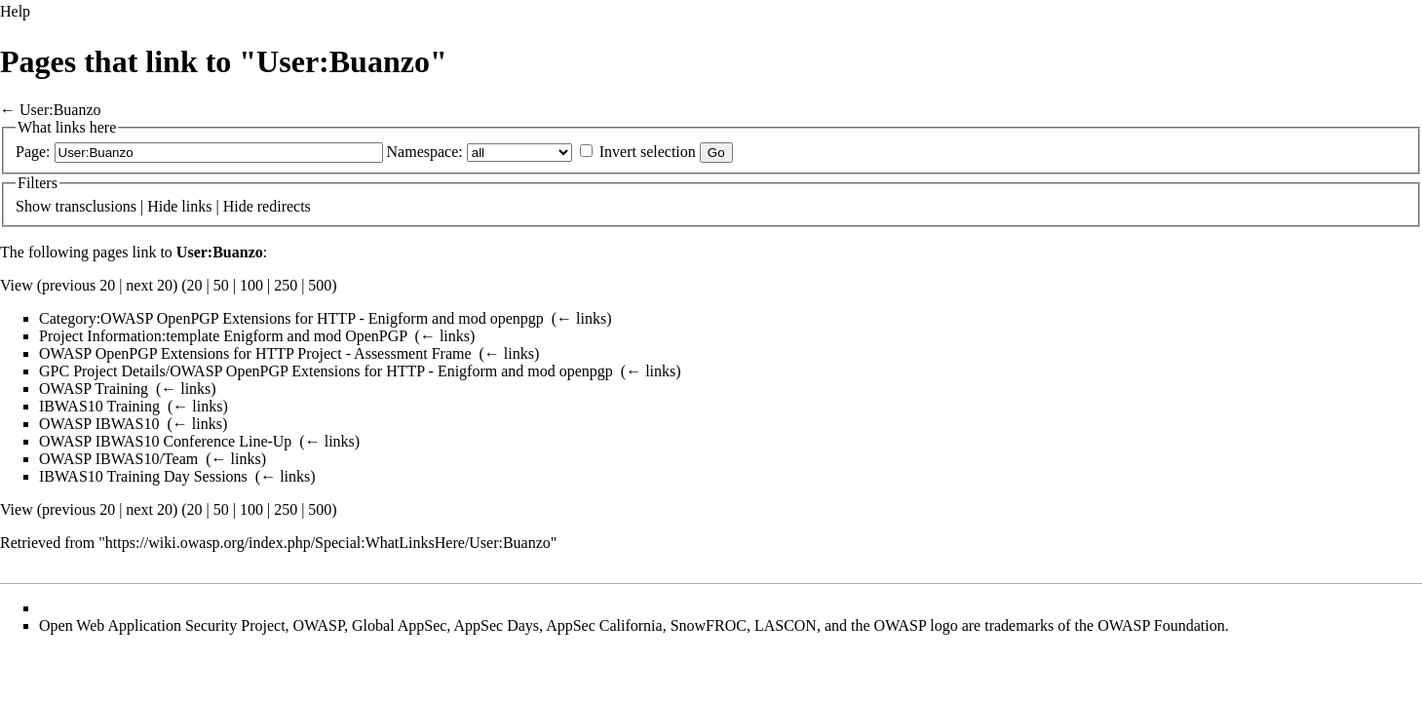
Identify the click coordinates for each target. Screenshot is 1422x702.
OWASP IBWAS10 (99, 423)
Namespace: (425, 151)
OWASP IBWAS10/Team (118, 458)
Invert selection (647, 151)
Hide (162, 206)
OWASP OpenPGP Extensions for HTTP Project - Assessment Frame (255, 353)
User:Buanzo (60, 109)
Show (33, 206)
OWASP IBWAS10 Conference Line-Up (165, 441)
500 (319, 285)
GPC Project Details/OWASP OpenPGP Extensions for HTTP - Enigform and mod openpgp (326, 371)
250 (285, 285)
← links (581, 318)
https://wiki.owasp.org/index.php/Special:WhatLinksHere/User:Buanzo (328, 542)
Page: (33, 151)
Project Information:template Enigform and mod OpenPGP (223, 336)
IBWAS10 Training (99, 406)
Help (15, 11)
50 (221, 285)
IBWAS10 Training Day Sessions (143, 476)
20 (195, 285)
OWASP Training (93, 388)
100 (251, 285)
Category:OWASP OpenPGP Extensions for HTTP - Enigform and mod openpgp (291, 318)
